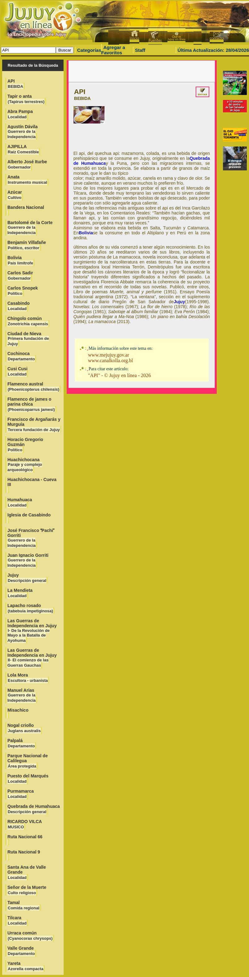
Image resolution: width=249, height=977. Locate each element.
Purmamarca (20, 794)
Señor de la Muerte (26, 890)
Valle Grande (21, 951)
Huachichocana (24, 464)
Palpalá (21, 743)
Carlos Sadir (20, 275)
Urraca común (30, 935)
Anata (27, 179)
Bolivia (20, 260)
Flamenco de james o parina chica (31, 404)
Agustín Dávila (22, 131)
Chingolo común (27, 321)
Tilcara (17, 920)
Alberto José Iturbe (27, 164)
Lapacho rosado (30, 608)
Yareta (25, 966)
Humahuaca (19, 502)
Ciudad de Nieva (28, 338)
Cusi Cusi (17, 371)
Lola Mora (27, 678)
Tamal (23, 905)
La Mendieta (20, 593)
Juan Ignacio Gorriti (27, 560)
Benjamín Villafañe (26, 245)
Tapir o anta (26, 99)
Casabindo (18, 306)
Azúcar (14, 195)
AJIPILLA (23, 149)
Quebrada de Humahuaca (33, 809)
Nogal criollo (24, 728)
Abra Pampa (20, 114)
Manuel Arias (21, 695)
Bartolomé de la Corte (29, 227)
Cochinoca (21, 356)
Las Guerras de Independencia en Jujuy (32, 630)
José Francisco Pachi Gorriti (30, 538)
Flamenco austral (33, 386)
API (15, 84)
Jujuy (27, 578)
